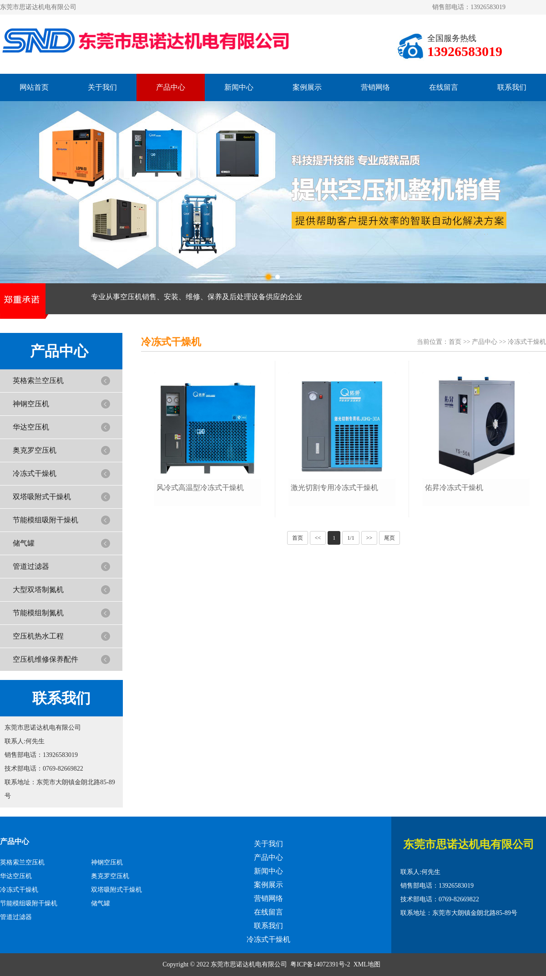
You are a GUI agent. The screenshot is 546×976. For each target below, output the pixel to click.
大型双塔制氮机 (38, 589)
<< (318, 538)
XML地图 (367, 964)
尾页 (389, 538)
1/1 (350, 538)
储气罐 (24, 543)
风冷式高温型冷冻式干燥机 (200, 487)
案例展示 (307, 87)
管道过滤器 (31, 566)
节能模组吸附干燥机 (45, 520)
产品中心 (170, 87)
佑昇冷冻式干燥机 (454, 487)
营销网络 (375, 87)
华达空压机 (31, 427)
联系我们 (511, 87)
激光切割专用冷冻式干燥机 (334, 487)
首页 (455, 341)
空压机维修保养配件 (45, 659)
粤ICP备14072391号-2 (320, 964)
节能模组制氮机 (38, 613)
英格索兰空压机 (38, 380)
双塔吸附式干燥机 (42, 497)
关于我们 (102, 87)
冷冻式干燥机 (34, 473)
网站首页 (34, 87)
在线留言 (443, 87)
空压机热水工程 (38, 636)
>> (369, 538)
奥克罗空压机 (34, 450)
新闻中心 (238, 87)
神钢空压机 (31, 404)
